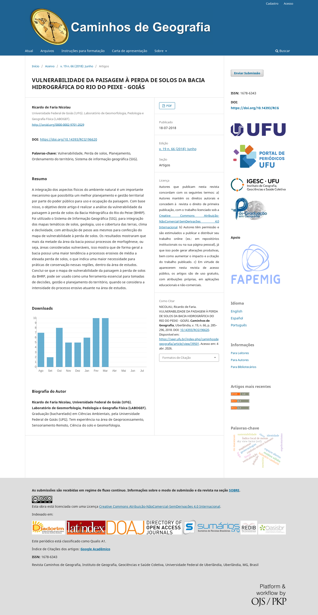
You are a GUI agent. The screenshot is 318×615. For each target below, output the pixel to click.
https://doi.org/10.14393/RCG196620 (68, 139)
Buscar (282, 51)
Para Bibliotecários (243, 367)
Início (35, 66)
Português (239, 325)
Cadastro (272, 3)
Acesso (288, 3)
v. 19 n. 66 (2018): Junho (76, 66)
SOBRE (234, 490)
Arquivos (47, 51)
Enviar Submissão (247, 73)
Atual (29, 51)
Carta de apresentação (129, 51)
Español (237, 318)
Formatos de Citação (176, 357)
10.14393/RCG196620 (194, 330)
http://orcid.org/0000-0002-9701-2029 (58, 124)
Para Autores (240, 360)
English (236, 311)
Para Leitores (240, 353)
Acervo (50, 66)
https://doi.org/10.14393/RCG (255, 108)
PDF (169, 106)
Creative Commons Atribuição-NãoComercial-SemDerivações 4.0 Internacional (189, 221)
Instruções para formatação (83, 51)
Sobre (159, 51)
